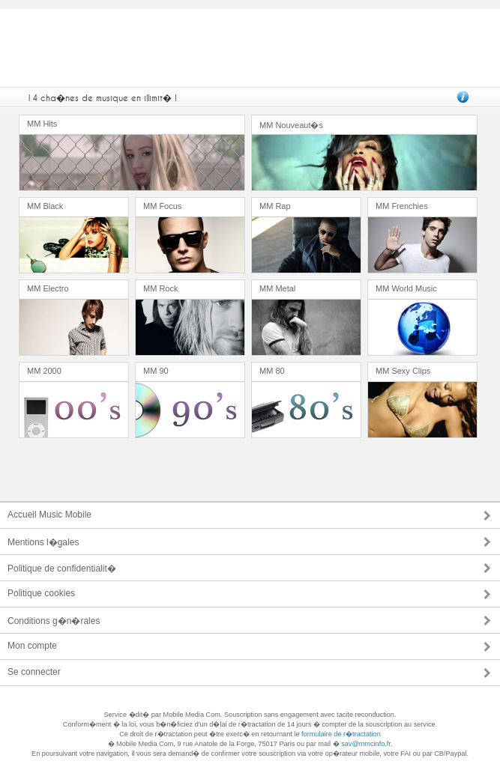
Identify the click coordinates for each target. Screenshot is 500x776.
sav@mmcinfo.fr (366, 744)
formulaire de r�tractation (341, 734)
